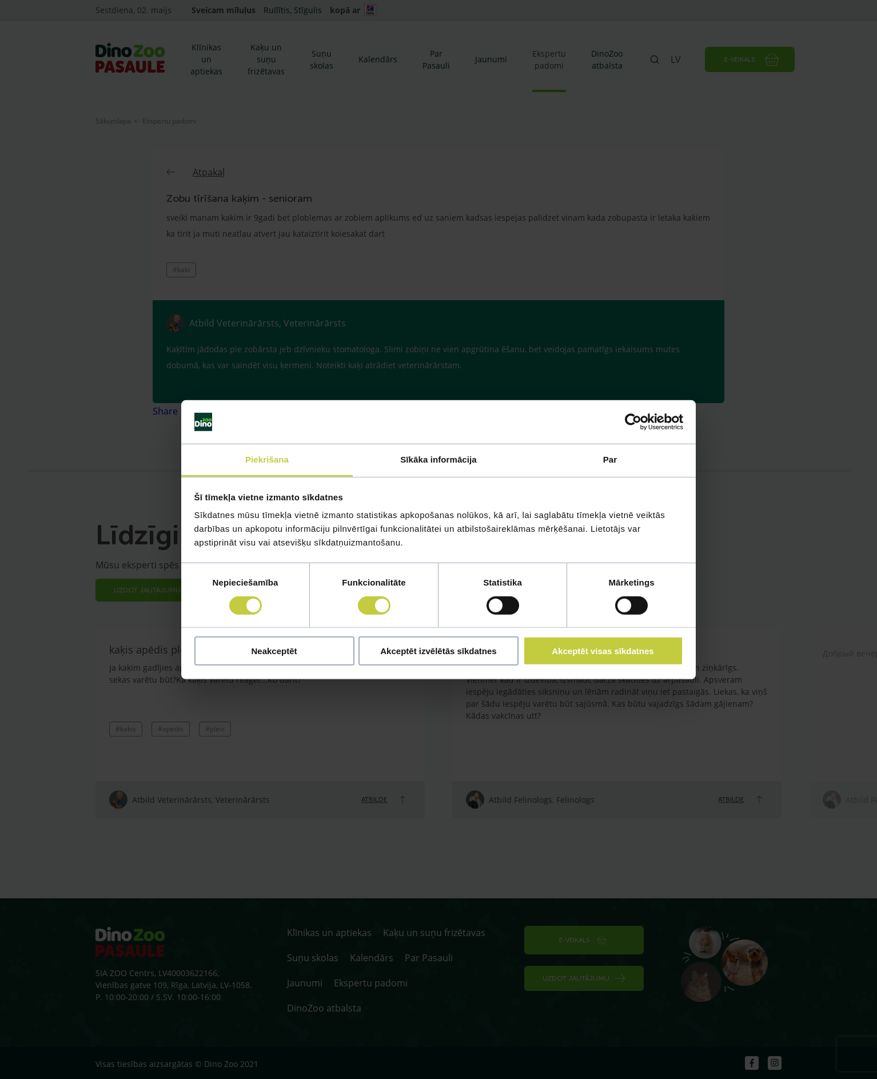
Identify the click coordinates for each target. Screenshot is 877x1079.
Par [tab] (610, 459)
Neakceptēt (274, 651)
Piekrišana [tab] (267, 459)
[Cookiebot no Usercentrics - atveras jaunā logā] (633, 422)
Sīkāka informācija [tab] (438, 459)
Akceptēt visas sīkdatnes (602, 651)
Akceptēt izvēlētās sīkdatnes (438, 651)
